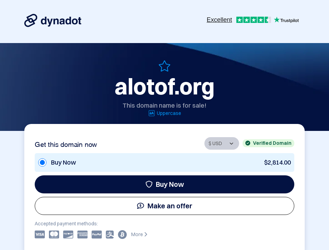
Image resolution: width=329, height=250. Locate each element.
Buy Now (164, 184)
